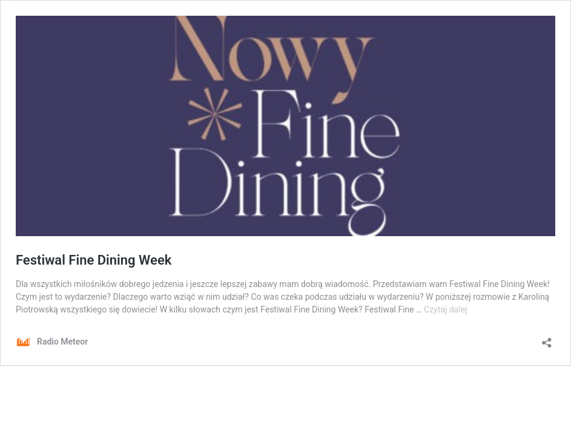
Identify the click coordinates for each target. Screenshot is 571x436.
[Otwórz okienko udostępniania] (546, 338)
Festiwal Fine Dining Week (93, 260)
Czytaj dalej (445, 309)
